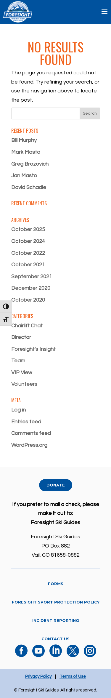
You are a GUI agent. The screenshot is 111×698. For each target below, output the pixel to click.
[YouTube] (38, 654)
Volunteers (24, 384)
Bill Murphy (24, 140)
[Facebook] (21, 654)
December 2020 (30, 288)
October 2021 (28, 265)
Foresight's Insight (33, 349)
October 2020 (28, 300)
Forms (55, 583)
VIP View (21, 372)
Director (21, 337)
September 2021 (31, 276)
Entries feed (26, 422)
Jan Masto (24, 175)
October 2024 (28, 241)
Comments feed (31, 433)
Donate (55, 485)
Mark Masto (25, 152)
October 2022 (28, 253)
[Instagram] (90, 654)
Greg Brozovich (30, 164)
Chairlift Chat (27, 326)
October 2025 (28, 229)
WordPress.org (29, 445)
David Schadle (28, 187)
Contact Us (55, 638)
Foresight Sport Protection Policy (55, 602)
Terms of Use (72, 676)
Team (18, 361)
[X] (73, 654)
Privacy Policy (38, 676)
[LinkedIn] (55, 654)
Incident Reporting (55, 620)
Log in (18, 410)
